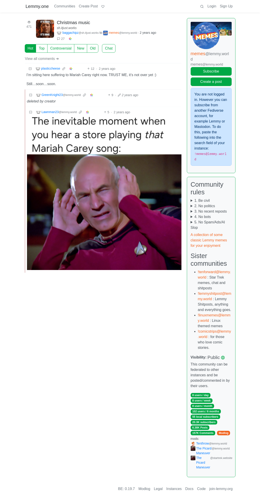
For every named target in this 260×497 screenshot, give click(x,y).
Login (211, 6)
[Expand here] (45, 29)
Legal (158, 489)
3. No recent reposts (210, 211)
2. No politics (204, 206)
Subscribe (211, 71)
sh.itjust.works (67, 28)
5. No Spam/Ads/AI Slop (208, 224)
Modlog (223, 433)
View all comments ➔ (42, 59)
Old (92, 48)
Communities (64, 6)
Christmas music (73, 22)
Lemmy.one (37, 6)
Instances (174, 489)
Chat (109, 48)
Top (42, 48)
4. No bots (202, 217)
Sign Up (226, 6)
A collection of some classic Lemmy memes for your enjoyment (209, 240)
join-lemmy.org (221, 489)
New (80, 48)
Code (201, 489)
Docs (189, 489)
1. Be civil (202, 200)
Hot (30, 48)
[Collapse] (30, 68)
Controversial (60, 48)
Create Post (88, 6)
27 (61, 39)
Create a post (211, 82)
